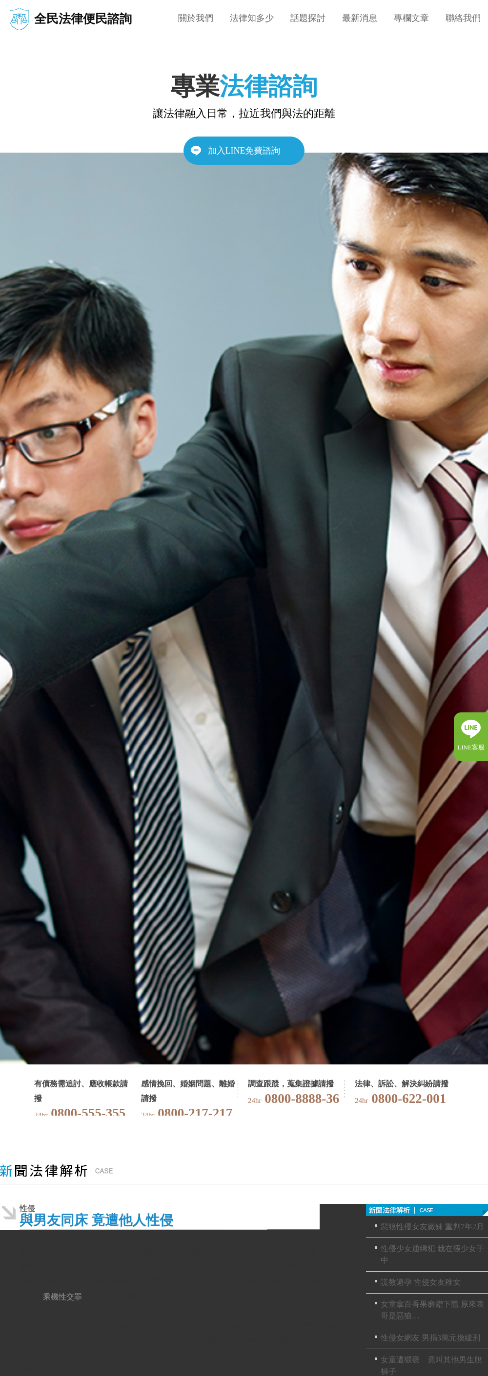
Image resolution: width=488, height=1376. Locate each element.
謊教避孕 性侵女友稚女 (421, 1282)
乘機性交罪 (62, 1297)
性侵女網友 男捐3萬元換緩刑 (430, 1338)
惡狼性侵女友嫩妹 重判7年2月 (432, 1226)
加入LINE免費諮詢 (244, 151)
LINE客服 (471, 747)
